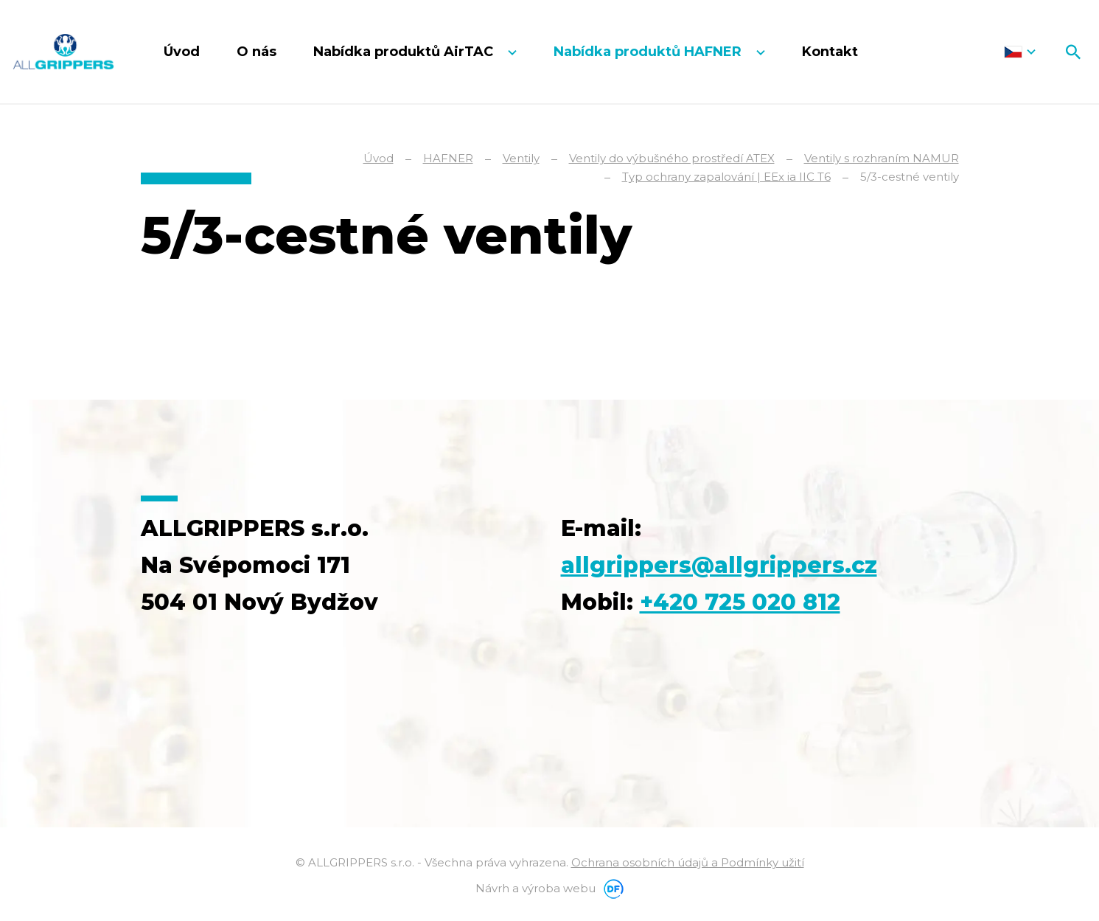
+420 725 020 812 (740, 602)
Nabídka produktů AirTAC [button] (405, 52)
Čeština (1019, 52)
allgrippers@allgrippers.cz (719, 565)
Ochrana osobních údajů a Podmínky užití (687, 862)
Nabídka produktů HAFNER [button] (649, 52)
